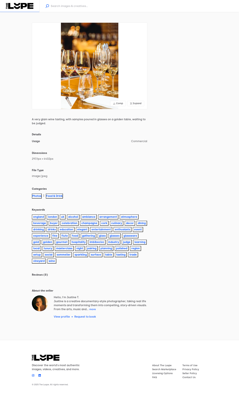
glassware (130, 235)
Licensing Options (162, 373)
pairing (91, 248)
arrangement (108, 216)
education (66, 229)
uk (62, 216)
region (135, 248)
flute (64, 235)
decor (130, 223)
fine (54, 235)
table (108, 254)
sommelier (64, 254)
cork (104, 223)
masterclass (64, 248)
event (138, 229)
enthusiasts (122, 229)
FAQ (154, 377)
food (75, 235)
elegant (82, 229)
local (36, 248)
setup (37, 254)
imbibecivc (97, 242)
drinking (38, 229)
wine (52, 261)
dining (142, 223)
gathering (88, 235)
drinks (52, 229)
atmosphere (129, 216)
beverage (39, 223)
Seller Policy (189, 373)
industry (113, 242)
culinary (116, 223)
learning (139, 242)
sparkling (81, 254)
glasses (115, 235)
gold (36, 242)
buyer (54, 223)
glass (102, 235)
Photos (36, 196)
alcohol (73, 216)
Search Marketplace (164, 369)
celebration (69, 223)
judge (126, 242)
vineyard (39, 261)
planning (106, 248)
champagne (89, 223)
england (38, 216)
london (52, 216)
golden (47, 242)
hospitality (79, 242)
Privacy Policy (190, 369)
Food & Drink (54, 196)
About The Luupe (162, 365)
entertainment (101, 229)
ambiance (88, 216)
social (49, 254)
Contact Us (189, 377)
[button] (89, 66)
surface (96, 254)
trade (133, 254)
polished (121, 248)
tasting (120, 254)
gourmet (62, 242)
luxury (48, 248)
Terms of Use (190, 365)
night (79, 248)
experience (40, 235)
